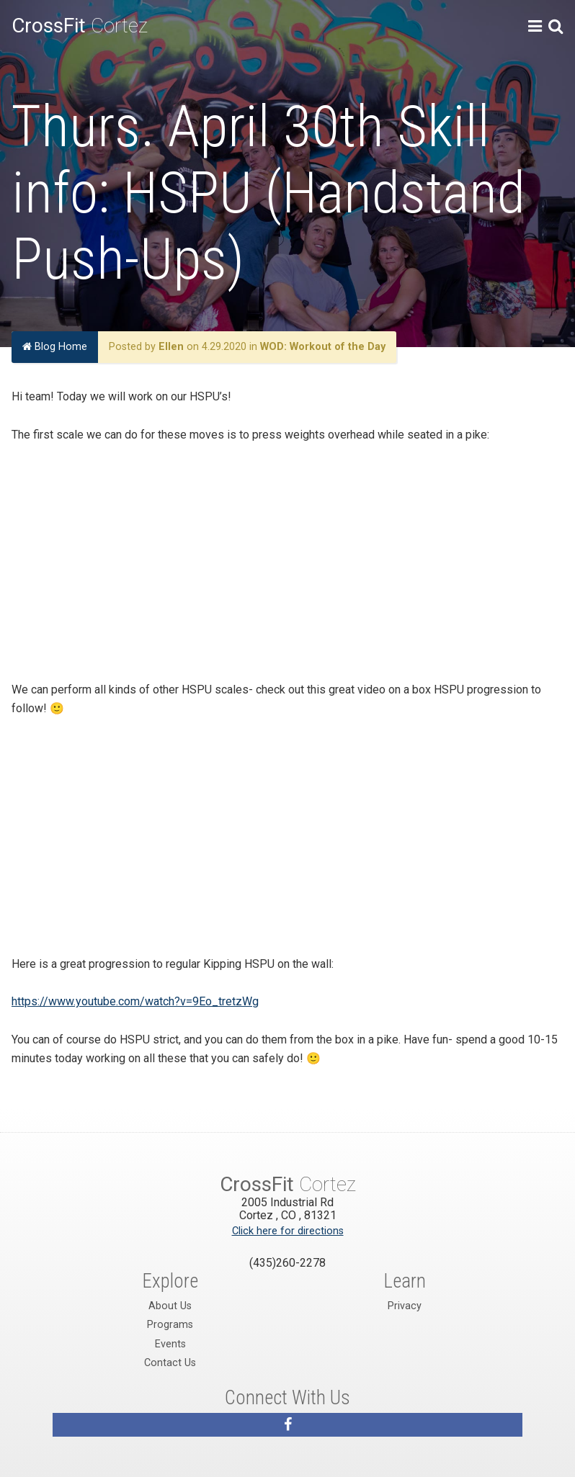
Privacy (405, 1306)
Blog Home (54, 347)
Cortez (80, 25)
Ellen (171, 347)
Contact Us (170, 1363)
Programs (170, 1325)
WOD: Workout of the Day (322, 347)
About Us (170, 1306)
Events (170, 1344)
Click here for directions (288, 1231)
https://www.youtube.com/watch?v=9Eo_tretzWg (135, 1001)
